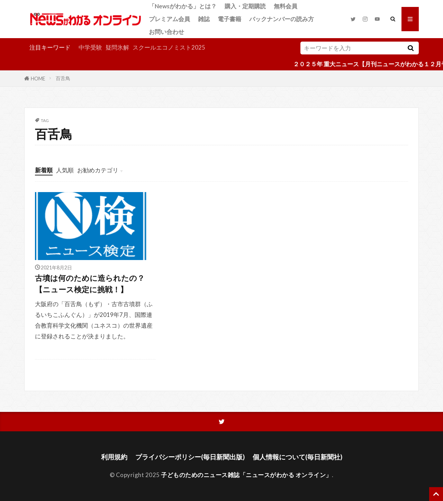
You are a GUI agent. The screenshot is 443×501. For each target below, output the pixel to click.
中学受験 (90, 47)
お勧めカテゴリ (97, 170)
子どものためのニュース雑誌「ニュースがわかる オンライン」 (246, 474)
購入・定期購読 (245, 6)
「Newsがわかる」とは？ (183, 6)
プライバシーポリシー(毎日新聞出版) (190, 457)
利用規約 (114, 457)
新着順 (44, 170)
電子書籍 (229, 19)
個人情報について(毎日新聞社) (297, 457)
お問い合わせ (166, 31)
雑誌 (204, 19)
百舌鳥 (63, 78)
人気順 (65, 170)
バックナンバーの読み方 (281, 19)
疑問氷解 (117, 47)
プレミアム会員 (169, 19)
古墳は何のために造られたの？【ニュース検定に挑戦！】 (90, 284)
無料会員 (285, 6)
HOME (38, 78)
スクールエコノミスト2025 (169, 47)
